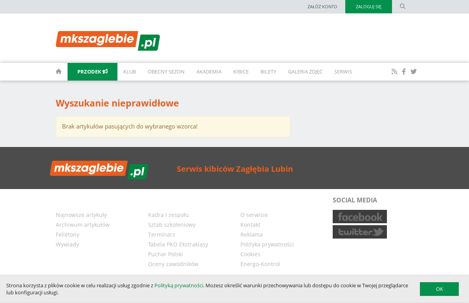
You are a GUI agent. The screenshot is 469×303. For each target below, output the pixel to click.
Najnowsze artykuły (81, 215)
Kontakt (250, 224)
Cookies (250, 254)
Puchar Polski (165, 254)
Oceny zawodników (173, 264)
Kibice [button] (241, 71)
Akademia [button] (209, 71)
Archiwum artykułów (83, 224)
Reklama (251, 234)
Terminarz (161, 234)
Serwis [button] (343, 71)
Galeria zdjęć (305, 71)
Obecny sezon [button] (166, 71)
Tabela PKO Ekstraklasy (178, 244)
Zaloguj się (368, 6)
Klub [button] (129, 71)
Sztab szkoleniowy (172, 224)
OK (439, 288)
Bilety (268, 71)
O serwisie (254, 215)
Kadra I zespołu (168, 215)
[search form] (402, 6)
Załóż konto (322, 6)
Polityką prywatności (178, 285)
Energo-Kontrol (260, 264)
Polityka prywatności (267, 244)
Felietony (67, 234)
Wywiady (67, 244)
